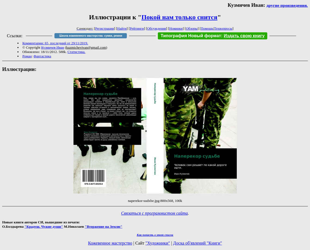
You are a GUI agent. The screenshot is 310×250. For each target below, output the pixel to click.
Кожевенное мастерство (110, 243)
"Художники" (157, 243)
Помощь (207, 28)
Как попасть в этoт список (155, 234)
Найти (122, 28)
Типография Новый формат (191, 35)
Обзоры (192, 28)
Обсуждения (156, 28)
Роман (27, 56)
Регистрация (104, 28)
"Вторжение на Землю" (103, 226)
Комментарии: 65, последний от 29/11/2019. (55, 43)
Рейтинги (137, 28)
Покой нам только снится (179, 17)
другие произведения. (287, 5)
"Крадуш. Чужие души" (43, 226)
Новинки (176, 28)
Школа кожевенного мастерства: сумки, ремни (90, 35)
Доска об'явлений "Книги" (197, 243)
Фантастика (42, 56)
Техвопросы (223, 28)
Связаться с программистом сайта (154, 213)
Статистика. (76, 52)
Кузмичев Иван (52, 47)
